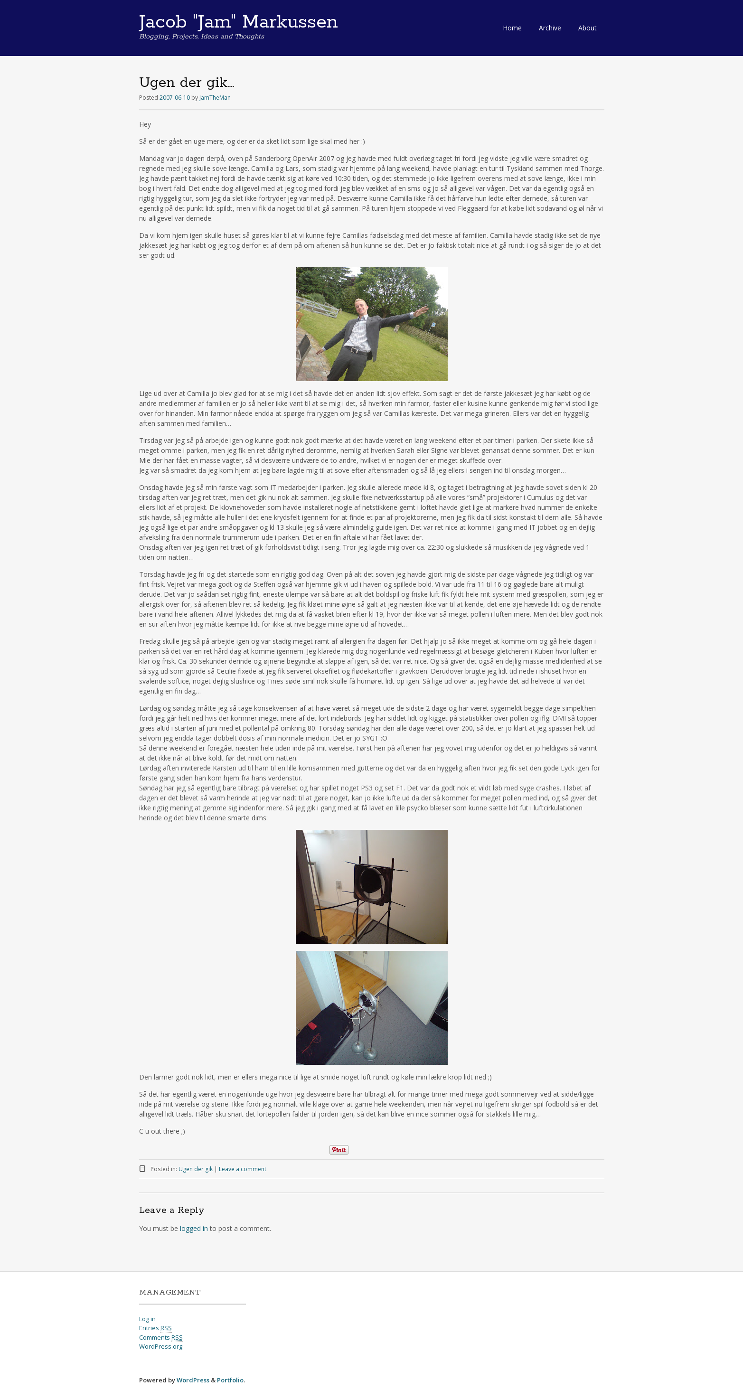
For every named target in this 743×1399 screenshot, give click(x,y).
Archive (550, 27)
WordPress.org (160, 1346)
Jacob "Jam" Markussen (238, 22)
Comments (161, 1337)
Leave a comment (242, 1169)
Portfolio (230, 1380)
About (587, 27)
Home (512, 27)
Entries (155, 1328)
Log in (147, 1318)
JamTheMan (215, 98)
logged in (194, 1228)
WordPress (193, 1380)
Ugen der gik (196, 1169)
